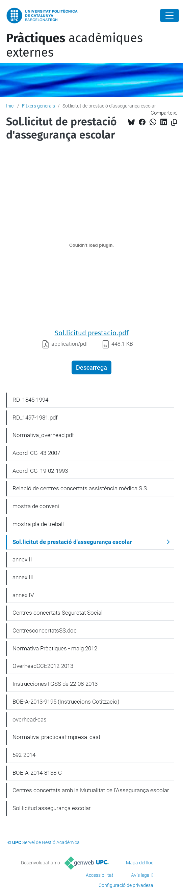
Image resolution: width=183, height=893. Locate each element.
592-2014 (23, 754)
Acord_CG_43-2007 (36, 453)
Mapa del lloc (139, 862)
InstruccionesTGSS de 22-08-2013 (55, 683)
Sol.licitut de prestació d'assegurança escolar (72, 541)
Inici (10, 106)
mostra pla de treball (38, 524)
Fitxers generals (38, 106)
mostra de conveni (35, 506)
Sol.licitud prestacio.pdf (92, 333)
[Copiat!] (174, 122)
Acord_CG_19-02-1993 (40, 470)
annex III (23, 577)
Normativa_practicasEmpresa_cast (56, 737)
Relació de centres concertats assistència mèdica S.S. (80, 488)
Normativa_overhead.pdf (43, 435)
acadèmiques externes (74, 45)
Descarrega (91, 367)
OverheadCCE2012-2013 (42, 666)
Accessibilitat (99, 875)
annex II (22, 559)
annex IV (23, 595)
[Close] (169, 15)
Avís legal (141, 875)
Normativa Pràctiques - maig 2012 (54, 648)
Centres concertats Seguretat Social (57, 612)
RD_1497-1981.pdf (35, 417)
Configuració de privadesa (126, 885)
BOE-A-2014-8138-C (37, 772)
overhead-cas (29, 719)
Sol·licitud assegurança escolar (51, 808)
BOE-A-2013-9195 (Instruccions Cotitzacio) (66, 701)
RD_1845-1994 (30, 399)
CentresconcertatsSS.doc (44, 630)
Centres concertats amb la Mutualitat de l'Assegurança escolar (90, 790)
